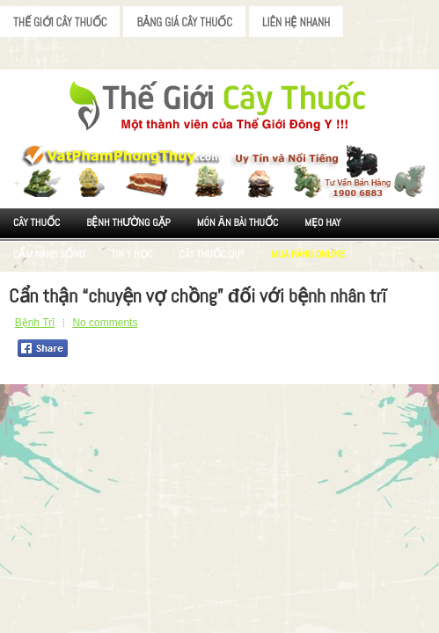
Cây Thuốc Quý (212, 254)
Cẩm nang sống (48, 254)
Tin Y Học (132, 254)
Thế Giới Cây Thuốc (59, 22)
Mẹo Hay (322, 222)
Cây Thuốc (36, 222)
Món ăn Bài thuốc (238, 222)
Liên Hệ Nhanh (296, 22)
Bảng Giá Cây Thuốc (184, 22)
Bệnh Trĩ (35, 322)
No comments (104, 322)
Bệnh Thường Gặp (128, 222)
